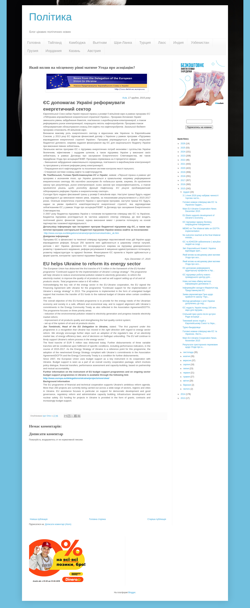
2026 (183, 143)
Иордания (54, 51)
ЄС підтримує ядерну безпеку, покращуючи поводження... (197, 223)
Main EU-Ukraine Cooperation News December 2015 (199, 210)
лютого (186, 389)
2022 (183, 160)
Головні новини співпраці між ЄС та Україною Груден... (200, 203)
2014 (183, 394)
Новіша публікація (38, 519)
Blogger (131, 592)
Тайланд (55, 42)
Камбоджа (77, 42)
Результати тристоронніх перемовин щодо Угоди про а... (200, 345)
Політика (50, 17)
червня (186, 372)
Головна (34, 42)
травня (186, 377)
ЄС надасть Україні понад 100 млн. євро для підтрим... (200, 308)
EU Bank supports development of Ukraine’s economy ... (198, 216)
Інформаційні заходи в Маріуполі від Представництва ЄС (200, 289)
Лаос (162, 42)
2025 (183, 148)
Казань (74, 51)
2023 (183, 156)
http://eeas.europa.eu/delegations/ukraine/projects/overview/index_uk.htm (81, 233)
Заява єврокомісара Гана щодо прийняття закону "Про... (198, 295)
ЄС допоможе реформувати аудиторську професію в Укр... (199, 269)
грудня (186, 192)
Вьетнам (100, 42)
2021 (183, 164)
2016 (183, 184)
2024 (183, 152)
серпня (186, 364)
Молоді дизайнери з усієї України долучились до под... (199, 302)
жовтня (187, 356)
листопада (188, 352)
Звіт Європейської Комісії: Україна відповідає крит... (199, 249)
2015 (183, 188)
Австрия (94, 51)
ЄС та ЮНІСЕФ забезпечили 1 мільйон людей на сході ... (201, 243)
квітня (186, 381)
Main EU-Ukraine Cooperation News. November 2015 (200, 339)
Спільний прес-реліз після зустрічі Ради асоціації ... (199, 315)
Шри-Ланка (123, 42)
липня (186, 368)
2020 (183, 168)
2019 (183, 172)
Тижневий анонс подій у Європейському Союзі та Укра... (199, 322)
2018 (183, 176)
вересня (187, 360)
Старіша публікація (156, 519)
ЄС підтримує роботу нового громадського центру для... (197, 275)
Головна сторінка (97, 519)
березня (187, 385)
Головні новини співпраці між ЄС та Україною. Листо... (200, 332)
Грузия (32, 51)
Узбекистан (200, 42)
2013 (183, 398)
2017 (183, 180)
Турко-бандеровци (191, 327)
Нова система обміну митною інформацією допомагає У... (197, 282)
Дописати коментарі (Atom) (58, 524)
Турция (145, 42)
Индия (178, 42)
